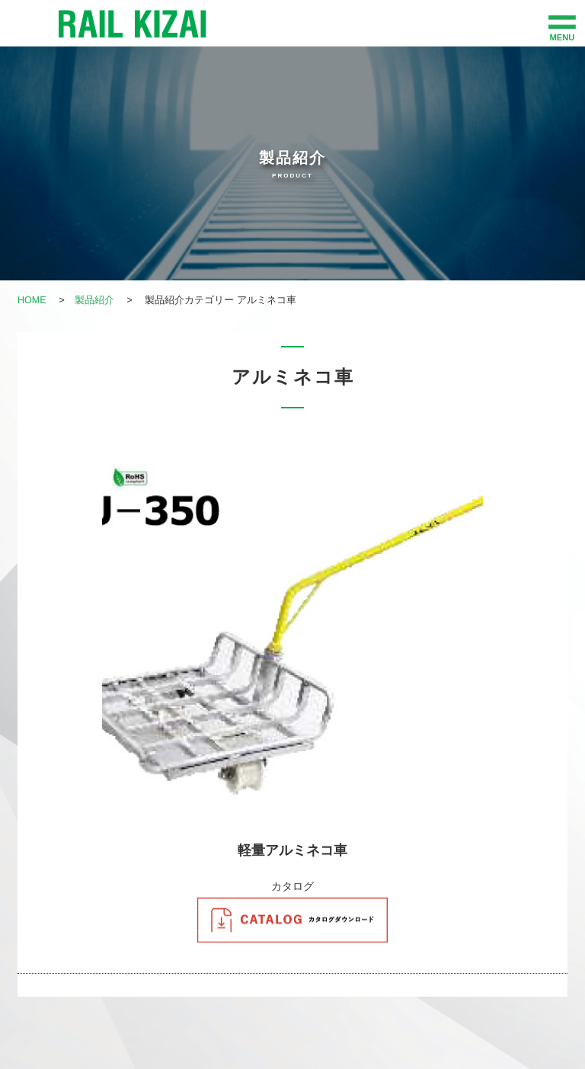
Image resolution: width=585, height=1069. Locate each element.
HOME (32, 300)
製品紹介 (95, 300)
